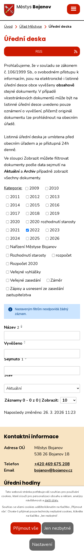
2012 (35, 196)
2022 (35, 230)
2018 (35, 213)
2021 (15, 230)
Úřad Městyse (30, 26)
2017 (15, 213)
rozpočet (63, 255)
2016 (55, 205)
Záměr (56, 280)
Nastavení (42, 544)
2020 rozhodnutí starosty (52, 221)
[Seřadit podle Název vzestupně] (21, 325)
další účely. (51, 500)
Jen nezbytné (57, 528)
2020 (15, 221)
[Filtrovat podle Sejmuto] (42, 370)
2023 (55, 230)
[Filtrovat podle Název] (42, 335)
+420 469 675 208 (52, 464)
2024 (15, 238)
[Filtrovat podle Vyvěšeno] (42, 353)
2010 (54, 188)
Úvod (8, 26)
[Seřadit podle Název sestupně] (21, 327)
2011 (15, 196)
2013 (55, 196)
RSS (56, 51)
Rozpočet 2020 (24, 263)
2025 (35, 238)
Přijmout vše (25, 528)
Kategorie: (13, 188)
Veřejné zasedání (25, 280)
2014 (15, 205)
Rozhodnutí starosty (28, 255)
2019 (55, 213)
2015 (35, 205)
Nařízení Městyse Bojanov (33, 247)
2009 (34, 188)
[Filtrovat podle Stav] (42, 388)
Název (11, 327)
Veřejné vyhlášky (25, 272)
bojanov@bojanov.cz (53, 470)
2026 (55, 238)
